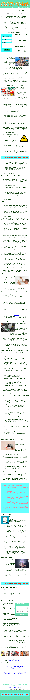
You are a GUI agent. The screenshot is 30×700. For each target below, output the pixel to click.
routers (7, 84)
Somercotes (3, 667)
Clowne (27, 667)
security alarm (9, 532)
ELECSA (2, 151)
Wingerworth (8, 674)
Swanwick (25, 674)
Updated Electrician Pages (16, 691)
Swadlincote (20, 673)
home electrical (9, 81)
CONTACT (22, 7)
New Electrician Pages (7, 691)
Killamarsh (3, 671)
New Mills (26, 666)
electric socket (5, 541)
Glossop (2, 162)
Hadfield (15, 667)
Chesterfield (9, 666)
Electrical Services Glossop (11, 601)
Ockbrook (14, 674)
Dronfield (24, 672)
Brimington (18, 672)
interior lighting (11, 530)
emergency (11, 545)
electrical (15, 36)
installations (22, 89)
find (5, 589)
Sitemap (2, 691)
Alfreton (26, 673)
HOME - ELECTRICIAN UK (15, 687)
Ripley (16, 668)
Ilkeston (3, 674)
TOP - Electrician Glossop (7, 681)
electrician (24, 34)
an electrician (4, 135)
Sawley (13, 673)
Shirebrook (7, 673)
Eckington (3, 672)
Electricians (4, 80)
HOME (13, 7)
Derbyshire (6, 665)
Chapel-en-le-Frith (24, 668)
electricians (13, 665)
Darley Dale (16, 666)
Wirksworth (21, 667)
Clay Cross (25, 671)
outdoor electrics (6, 543)
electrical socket (18, 542)
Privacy (28, 691)
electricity (3, 98)
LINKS (16, 7)
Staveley (9, 671)
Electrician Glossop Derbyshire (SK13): (11, 16)
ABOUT (19, 7)
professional (8, 140)
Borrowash (3, 668)
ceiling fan (16, 315)
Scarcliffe (19, 671)
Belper (18, 674)
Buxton (18, 665)
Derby (21, 666)
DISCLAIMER (27, 7)
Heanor (13, 672)
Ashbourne (10, 667)
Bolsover (8, 672)
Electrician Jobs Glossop (14, 660)
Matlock (14, 671)
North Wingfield (10, 668)
